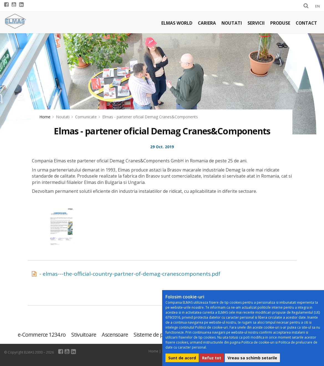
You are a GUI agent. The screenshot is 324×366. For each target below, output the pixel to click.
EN (317, 6)
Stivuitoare (83, 334)
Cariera (207, 23)
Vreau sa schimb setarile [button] (252, 357)
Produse (280, 23)
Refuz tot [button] (211, 357)
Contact (306, 23)
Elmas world (176, 23)
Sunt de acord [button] (182, 357)
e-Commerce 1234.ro (42, 334)
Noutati (231, 23)
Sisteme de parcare (156, 334)
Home (44, 116)
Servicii (256, 23)
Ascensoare (115, 334)
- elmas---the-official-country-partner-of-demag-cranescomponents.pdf (129, 273)
